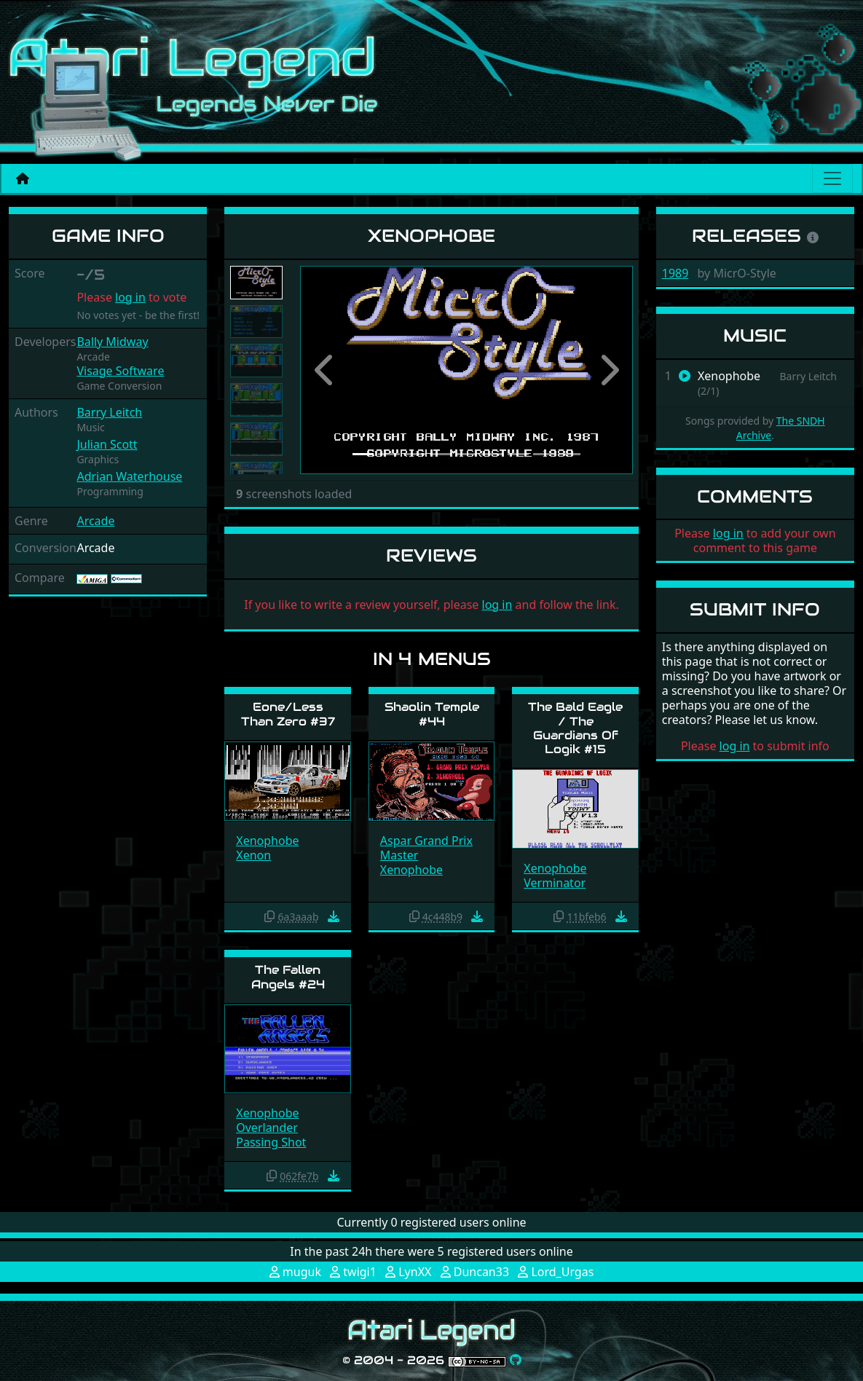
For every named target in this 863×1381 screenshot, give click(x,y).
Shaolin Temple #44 (432, 713)
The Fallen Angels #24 (288, 976)
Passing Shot (271, 1142)
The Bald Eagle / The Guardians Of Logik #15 (575, 728)
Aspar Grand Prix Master (426, 848)
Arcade (95, 521)
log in (130, 297)
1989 (675, 273)
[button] (325, 370)
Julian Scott (106, 444)
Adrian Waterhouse (129, 476)
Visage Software (120, 371)
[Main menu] (832, 178)
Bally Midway (112, 342)
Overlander (267, 1128)
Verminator (555, 883)
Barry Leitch (109, 412)
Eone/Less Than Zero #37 (288, 713)
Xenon (253, 855)
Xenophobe (267, 841)
